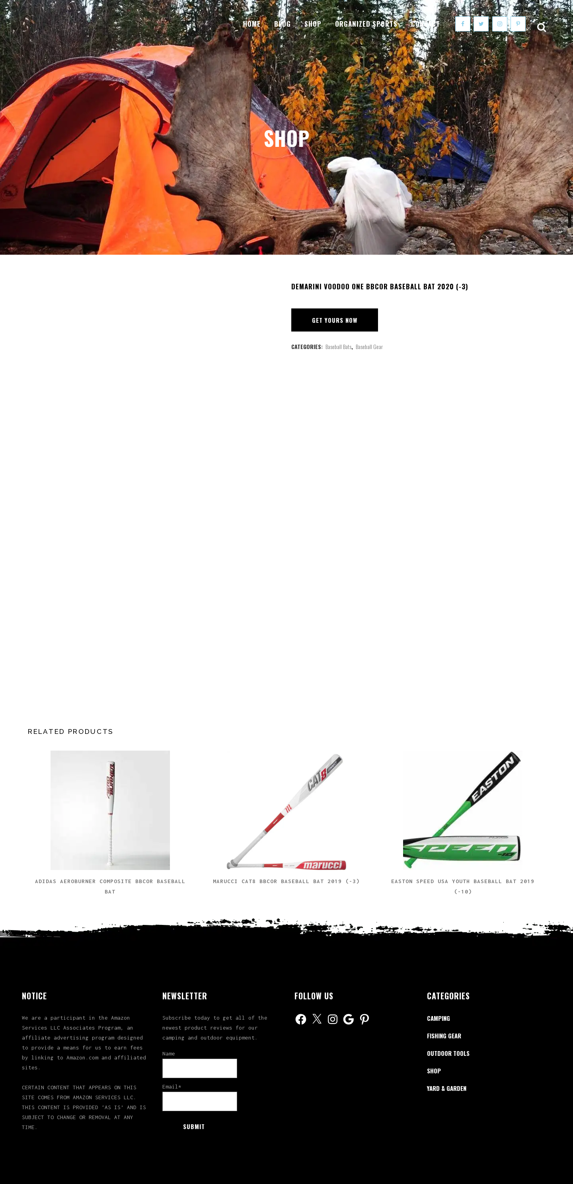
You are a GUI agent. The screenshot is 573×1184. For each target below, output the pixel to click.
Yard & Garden (446, 1088)
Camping (438, 1018)
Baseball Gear (369, 346)
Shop (434, 1070)
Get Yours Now (334, 320)
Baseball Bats (338, 346)
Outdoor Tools (448, 1053)
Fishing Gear (444, 1035)
